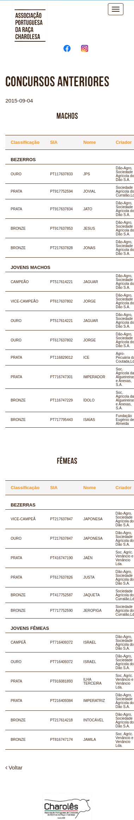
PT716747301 (61, 377)
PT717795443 (61, 420)
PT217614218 (61, 720)
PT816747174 (61, 740)
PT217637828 (61, 248)
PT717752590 (61, 611)
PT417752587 (61, 595)
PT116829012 (61, 357)
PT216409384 (61, 701)
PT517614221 (61, 282)
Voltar (13, 768)
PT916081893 (61, 681)
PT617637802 (61, 301)
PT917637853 (61, 228)
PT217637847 (61, 519)
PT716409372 (61, 642)
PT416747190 (61, 558)
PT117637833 (61, 174)
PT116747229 (61, 400)
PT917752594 (61, 191)
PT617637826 (61, 577)
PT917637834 (61, 209)
